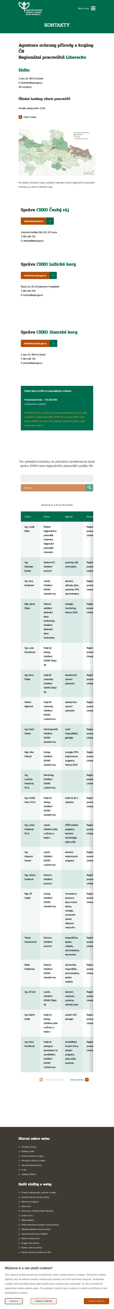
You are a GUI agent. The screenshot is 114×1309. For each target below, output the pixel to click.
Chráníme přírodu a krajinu (32, 1156)
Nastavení (14, 1301)
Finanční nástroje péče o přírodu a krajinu (38, 1192)
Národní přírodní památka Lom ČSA (36, 1252)
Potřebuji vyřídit (27, 1151)
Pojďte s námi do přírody (31, 1247)
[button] (86, 8)
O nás (23, 1169)
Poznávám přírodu (29, 1147)
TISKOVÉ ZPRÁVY (28, 1174)
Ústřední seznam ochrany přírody (35, 1197)
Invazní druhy (27, 1215)
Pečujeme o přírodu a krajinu (33, 1160)
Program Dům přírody (30, 1243)
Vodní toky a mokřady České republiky (37, 1211)
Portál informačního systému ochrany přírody (40, 1224)
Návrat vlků (26, 1206)
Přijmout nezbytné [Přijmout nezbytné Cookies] (43, 1301)
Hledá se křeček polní (30, 1238)
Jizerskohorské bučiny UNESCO (34, 1234)
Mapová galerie (27, 1220)
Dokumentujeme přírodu (31, 1165)
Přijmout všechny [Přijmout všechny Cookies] (96, 1301)
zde (28, 186)
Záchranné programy (30, 1201)
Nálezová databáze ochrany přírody (36, 1229)
